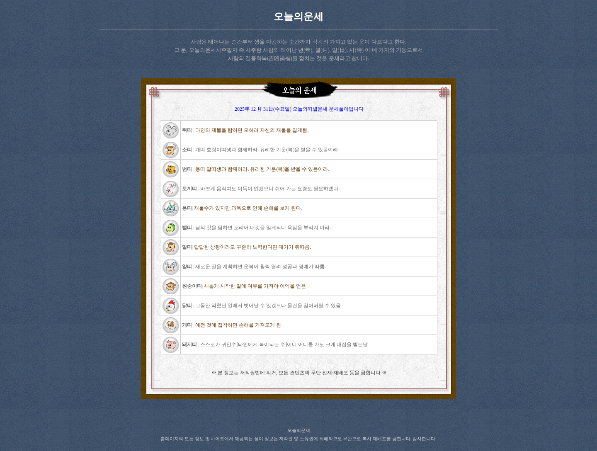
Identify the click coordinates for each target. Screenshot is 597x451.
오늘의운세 (298, 16)
